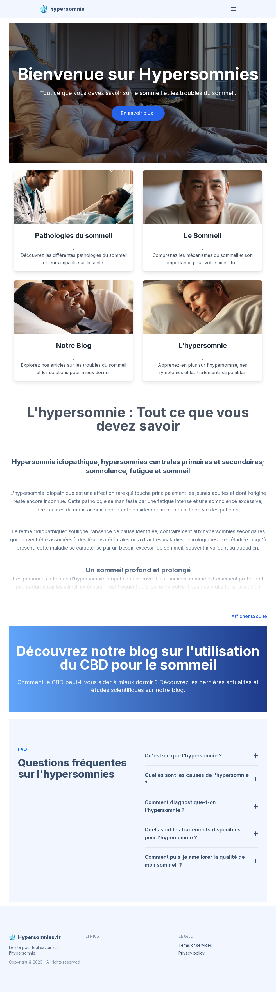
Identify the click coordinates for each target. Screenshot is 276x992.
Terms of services (195, 945)
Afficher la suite (249, 616)
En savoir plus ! (138, 113)
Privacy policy (191, 953)
